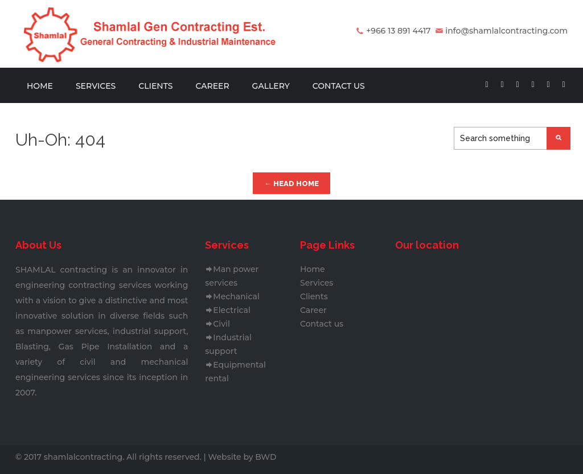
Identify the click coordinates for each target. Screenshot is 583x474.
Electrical (228, 310)
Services (96, 86)
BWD (265, 457)
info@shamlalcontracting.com (506, 31)
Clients (155, 86)
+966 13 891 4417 (398, 31)
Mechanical (232, 296)
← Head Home (291, 183)
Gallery (271, 86)
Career (212, 86)
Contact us (339, 86)
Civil (217, 324)
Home (40, 86)
